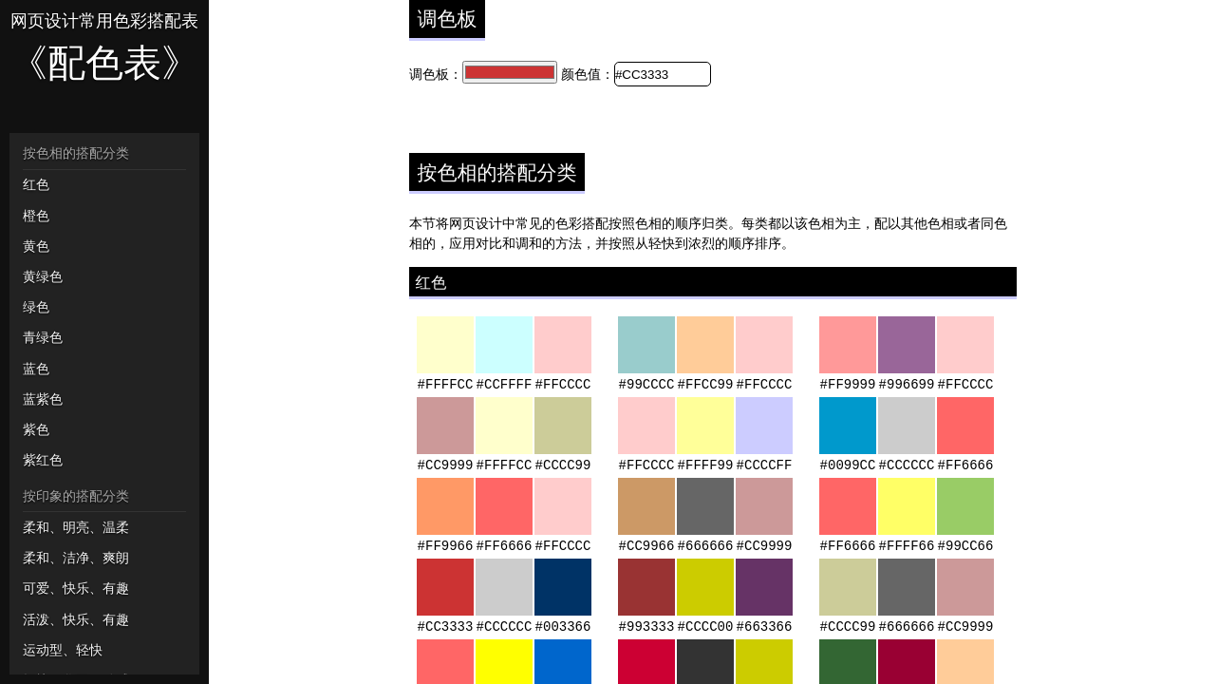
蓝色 (36, 368)
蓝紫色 (43, 399)
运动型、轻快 (63, 649)
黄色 (36, 246)
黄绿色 (43, 276)
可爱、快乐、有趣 (76, 588)
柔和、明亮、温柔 (76, 527)
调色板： (435, 74)
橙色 (36, 215)
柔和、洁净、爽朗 (76, 557)
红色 (36, 184)
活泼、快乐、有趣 (76, 619)
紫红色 (43, 459)
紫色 (36, 429)
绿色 (36, 306)
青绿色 (43, 337)
